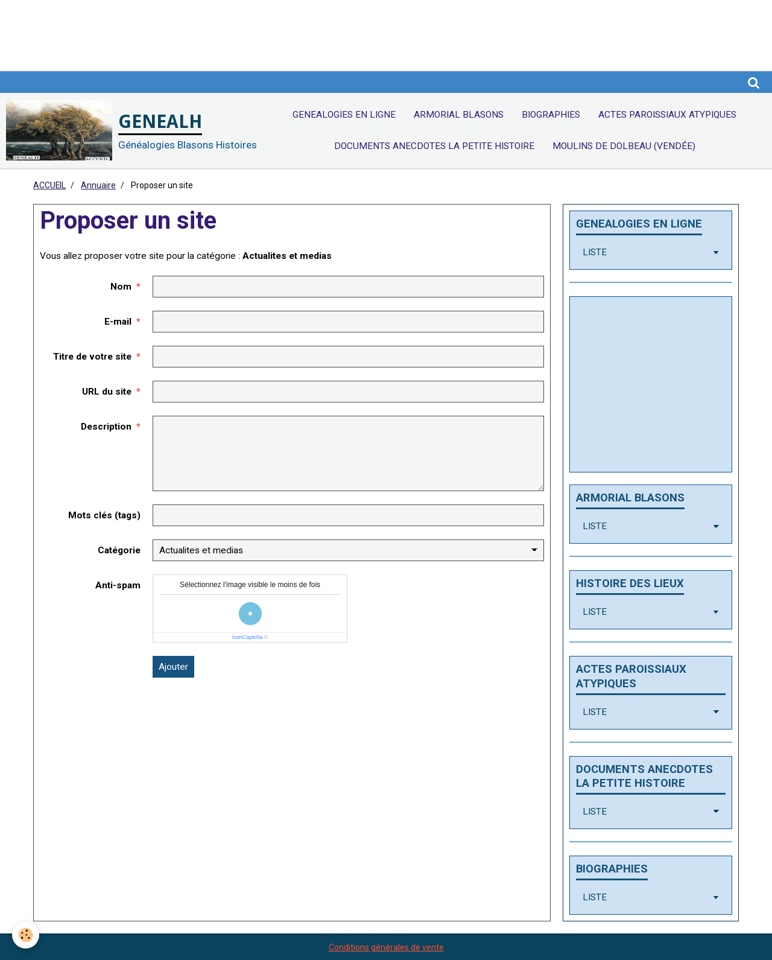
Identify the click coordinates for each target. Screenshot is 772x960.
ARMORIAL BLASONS (459, 114)
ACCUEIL (49, 185)
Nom (120, 286)
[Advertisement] (219, 27)
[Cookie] (25, 935)
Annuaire (98, 185)
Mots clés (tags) (104, 515)
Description (106, 426)
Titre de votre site (92, 356)
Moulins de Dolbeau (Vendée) (623, 146)
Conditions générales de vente (386, 947)
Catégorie (119, 550)
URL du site (106, 391)
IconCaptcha (247, 637)
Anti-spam (118, 585)
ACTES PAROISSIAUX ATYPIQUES (667, 114)
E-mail (117, 321)
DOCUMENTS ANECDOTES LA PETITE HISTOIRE (434, 146)
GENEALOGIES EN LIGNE (344, 114)
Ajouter (173, 666)
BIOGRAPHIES (551, 114)
